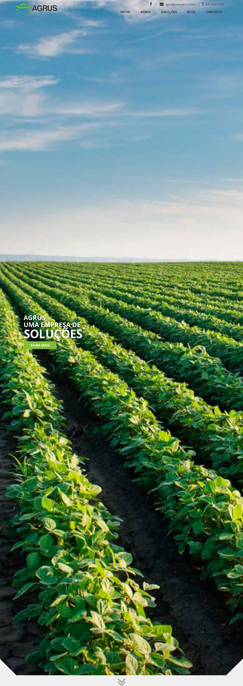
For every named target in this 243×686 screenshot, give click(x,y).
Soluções (169, 12)
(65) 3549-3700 (213, 4)
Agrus (145, 12)
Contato (214, 12)
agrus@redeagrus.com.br (178, 4)
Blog (191, 12)
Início (125, 12)
